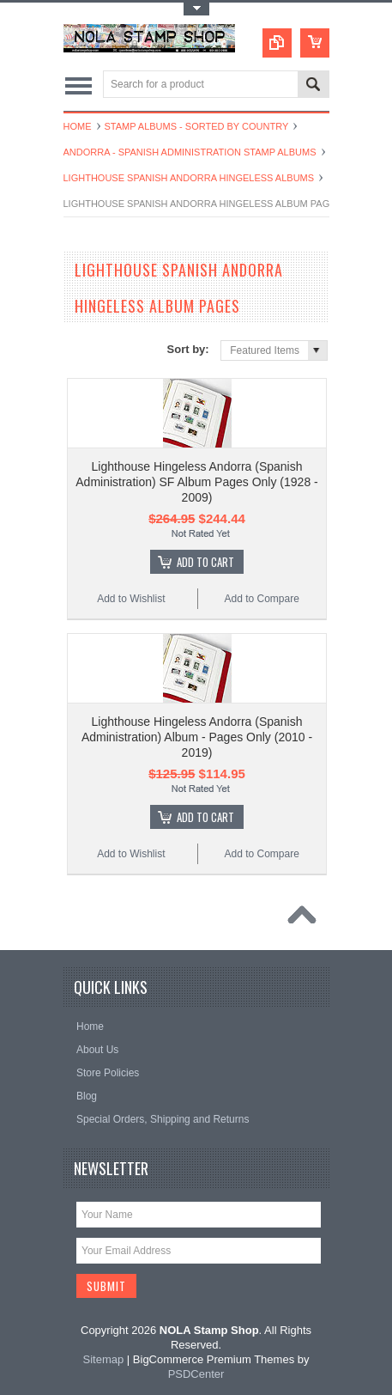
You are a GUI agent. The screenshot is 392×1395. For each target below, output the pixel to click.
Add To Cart (205, 561)
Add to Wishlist (131, 599)
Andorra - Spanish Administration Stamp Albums (190, 152)
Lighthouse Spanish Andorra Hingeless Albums (189, 178)
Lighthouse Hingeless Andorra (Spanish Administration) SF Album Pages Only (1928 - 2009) (196, 482)
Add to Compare (261, 599)
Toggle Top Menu (196, 9)
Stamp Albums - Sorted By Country (197, 126)
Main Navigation (78, 85)
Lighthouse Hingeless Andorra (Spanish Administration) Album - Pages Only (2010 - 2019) (196, 737)
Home (77, 126)
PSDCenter (196, 1374)
